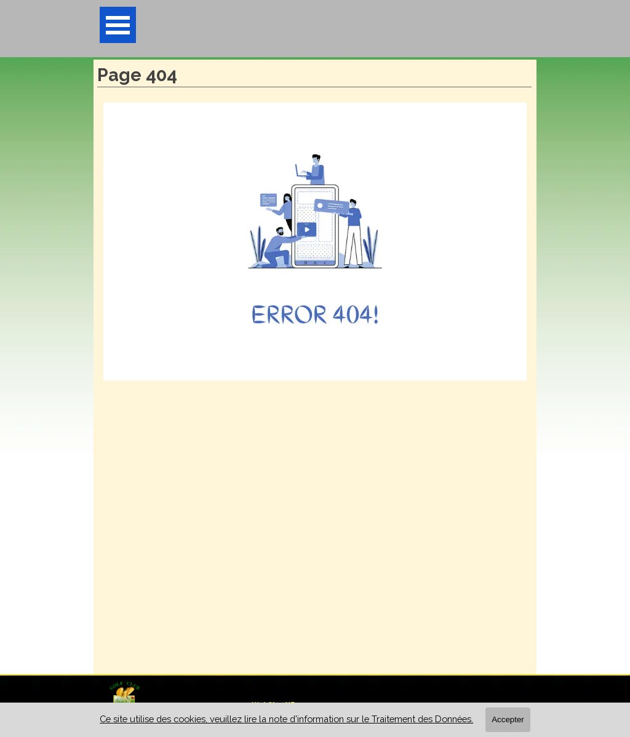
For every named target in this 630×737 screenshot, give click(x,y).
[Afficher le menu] (118, 25)
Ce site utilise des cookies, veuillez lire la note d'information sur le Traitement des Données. (286, 719)
